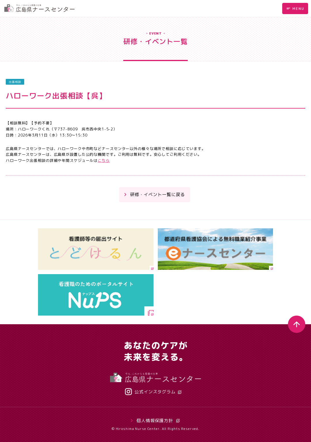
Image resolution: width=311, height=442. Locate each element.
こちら (104, 160)
